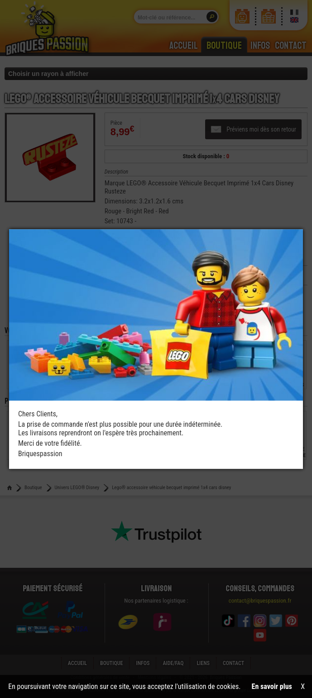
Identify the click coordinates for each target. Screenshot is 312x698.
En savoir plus (272, 686)
